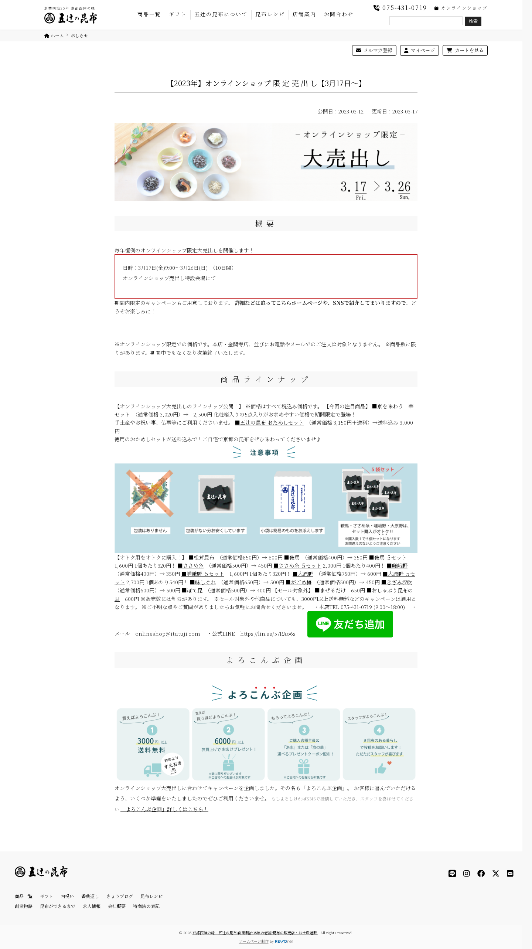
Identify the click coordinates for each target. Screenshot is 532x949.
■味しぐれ (203, 582)
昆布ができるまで (57, 906)
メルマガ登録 (374, 50)
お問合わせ (339, 14)
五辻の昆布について (221, 14)
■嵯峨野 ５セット (202, 573)
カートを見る (465, 50)
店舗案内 (304, 14)
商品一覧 (149, 14)
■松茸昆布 (201, 557)
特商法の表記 (146, 906)
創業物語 (24, 906)
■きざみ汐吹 (396, 582)
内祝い (67, 896)
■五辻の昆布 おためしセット (269, 422)
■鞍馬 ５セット (388, 557)
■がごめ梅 (298, 582)
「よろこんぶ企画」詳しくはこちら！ (164, 809)
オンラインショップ (461, 7)
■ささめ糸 (191, 565)
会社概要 (117, 906)
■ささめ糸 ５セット (297, 565)
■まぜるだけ (330, 590)
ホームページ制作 (254, 941)
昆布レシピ (270, 14)
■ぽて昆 (192, 590)
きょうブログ (119, 896)
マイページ (419, 50)
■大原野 (303, 573)
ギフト (178, 14)
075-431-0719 (400, 7)
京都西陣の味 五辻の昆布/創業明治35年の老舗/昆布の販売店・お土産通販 (255, 932)
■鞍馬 (292, 557)
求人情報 (91, 906)
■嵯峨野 (397, 565)
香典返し (90, 896)
